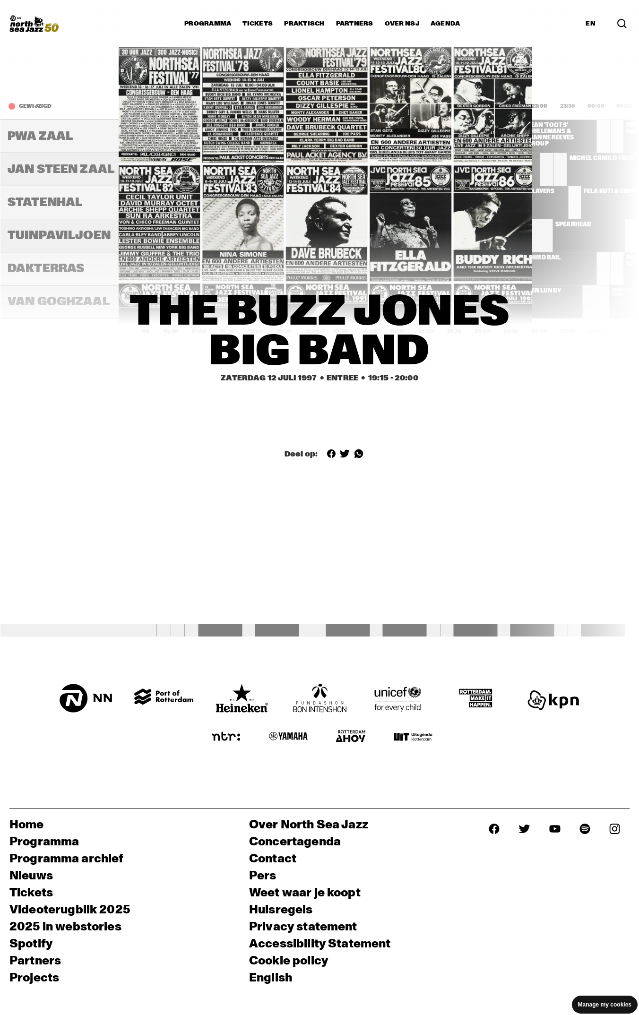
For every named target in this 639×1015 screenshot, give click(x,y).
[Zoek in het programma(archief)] (622, 23)
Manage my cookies (604, 1004)
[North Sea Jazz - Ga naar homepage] (34, 23)
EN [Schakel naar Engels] (591, 23)
